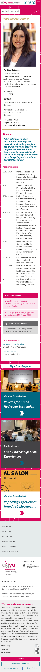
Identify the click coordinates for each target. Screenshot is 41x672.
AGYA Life (6, 531)
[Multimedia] (20, 652)
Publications (9, 541)
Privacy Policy (31, 668)
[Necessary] (20, 645)
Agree (20, 658)
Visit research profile (14, 125)
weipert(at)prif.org (11, 122)
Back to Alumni (10, 11)
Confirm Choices (20, 664)
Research (7, 536)
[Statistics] (20, 649)
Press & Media (9, 546)
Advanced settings (11, 668)
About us (7, 526)
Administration (10, 551)
